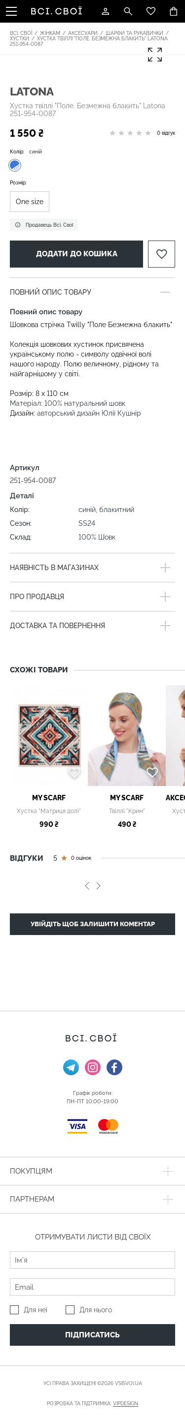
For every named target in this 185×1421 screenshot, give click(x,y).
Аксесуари (83, 33)
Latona (32, 91)
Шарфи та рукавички (134, 33)
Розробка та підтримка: (92, 1404)
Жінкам (50, 33)
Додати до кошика (76, 253)
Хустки (19, 38)
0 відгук (166, 133)
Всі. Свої (21, 33)
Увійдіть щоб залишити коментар (93, 924)
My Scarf (49, 798)
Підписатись (92, 1334)
